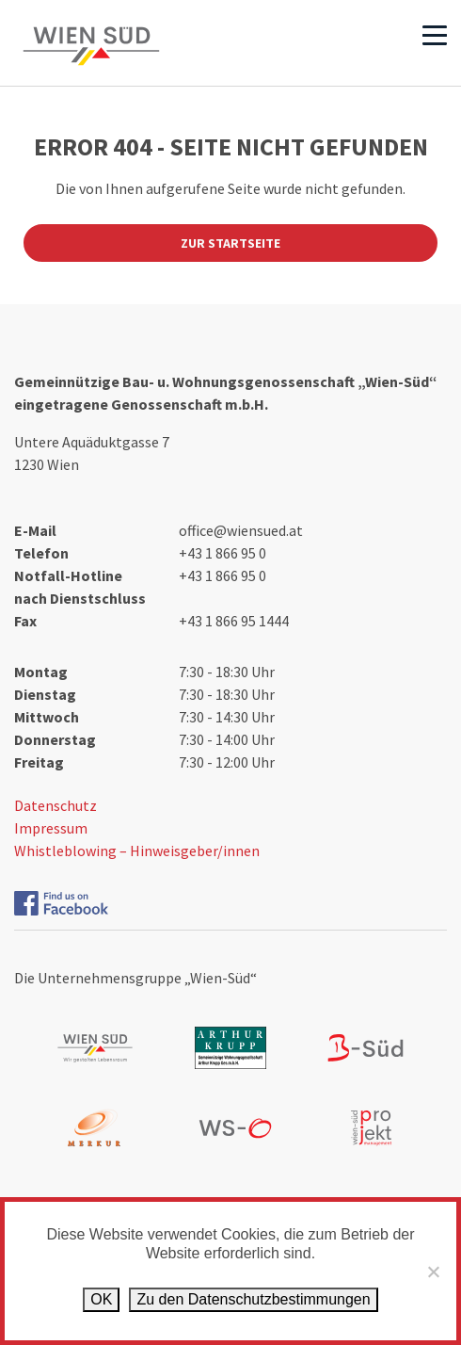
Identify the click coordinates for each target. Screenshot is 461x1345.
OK (101, 1299)
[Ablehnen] (432, 1271)
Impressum (50, 827)
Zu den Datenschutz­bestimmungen (253, 1299)
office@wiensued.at (241, 530)
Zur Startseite (230, 243)
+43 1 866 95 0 (222, 552)
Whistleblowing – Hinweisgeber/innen (137, 850)
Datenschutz (55, 805)
